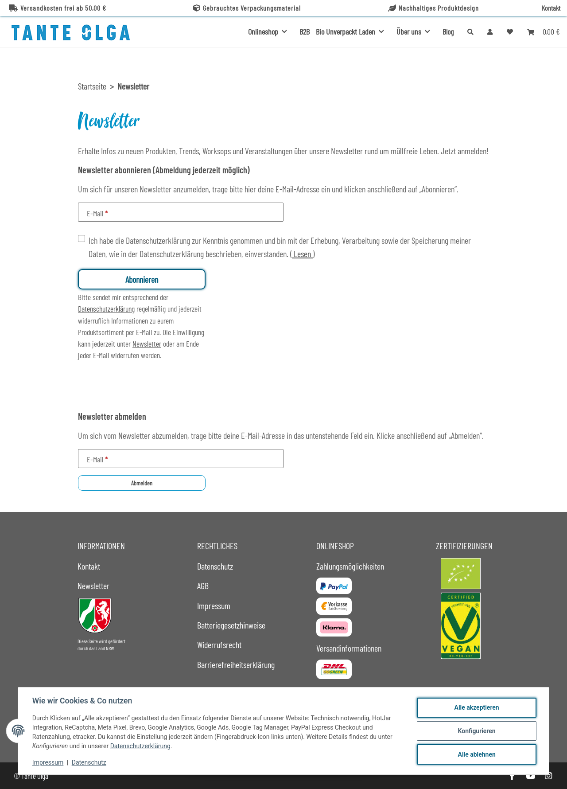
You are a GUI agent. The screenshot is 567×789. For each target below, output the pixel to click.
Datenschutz (89, 762)
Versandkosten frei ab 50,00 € (57, 8)
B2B (304, 31)
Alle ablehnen (476, 754)
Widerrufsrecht (219, 644)
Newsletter (146, 343)
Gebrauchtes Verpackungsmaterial (247, 8)
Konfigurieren (476, 730)
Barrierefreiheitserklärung (236, 664)
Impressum (47, 762)
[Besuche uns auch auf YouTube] (530, 776)
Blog (448, 31)
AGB (203, 585)
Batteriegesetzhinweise (231, 625)
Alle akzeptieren (476, 707)
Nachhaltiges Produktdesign (433, 8)
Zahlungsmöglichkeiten (350, 566)
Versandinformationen (348, 648)
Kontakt (551, 8)
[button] (490, 31)
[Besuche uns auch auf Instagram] (549, 776)
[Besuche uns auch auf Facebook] (512, 776)
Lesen (302, 253)
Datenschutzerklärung (140, 746)
